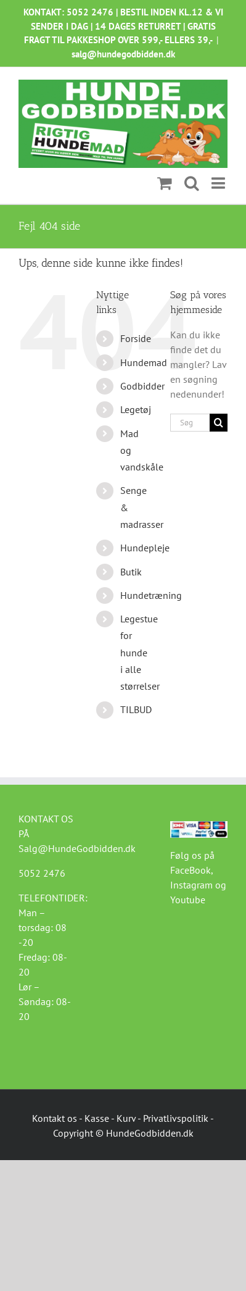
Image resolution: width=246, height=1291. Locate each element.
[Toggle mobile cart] (164, 183)
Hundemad (143, 362)
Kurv (126, 1118)
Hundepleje (145, 547)
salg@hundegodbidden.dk (123, 54)
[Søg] (219, 423)
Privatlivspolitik (175, 1118)
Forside (135, 338)
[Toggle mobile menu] (219, 183)
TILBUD (136, 709)
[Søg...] (190, 423)
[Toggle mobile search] (191, 183)
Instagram (191, 885)
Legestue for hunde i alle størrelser (140, 652)
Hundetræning (151, 595)
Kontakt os (54, 1118)
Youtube (187, 899)
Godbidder (142, 386)
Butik (131, 572)
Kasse (96, 1118)
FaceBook (190, 870)
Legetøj (135, 409)
